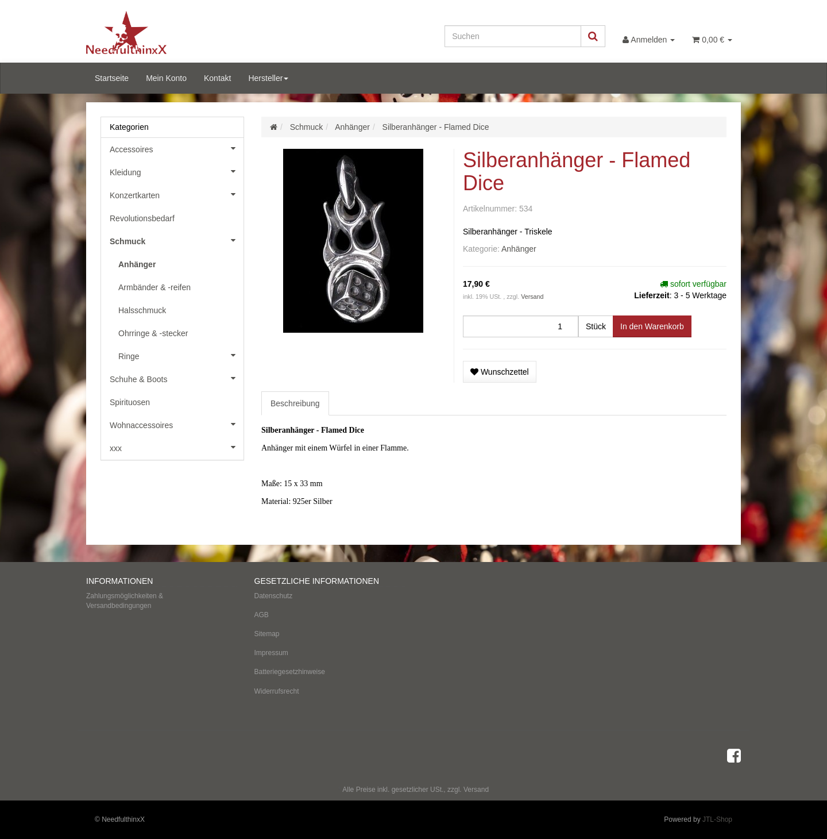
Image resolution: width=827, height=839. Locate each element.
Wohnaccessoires (177, 424)
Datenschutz (273, 596)
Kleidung (177, 171)
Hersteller (268, 78)
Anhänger (518, 248)
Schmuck (177, 240)
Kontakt (217, 78)
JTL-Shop (717, 819)
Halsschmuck (142, 310)
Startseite (112, 78)
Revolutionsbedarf (142, 218)
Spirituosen (130, 402)
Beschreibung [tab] (295, 403)
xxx (177, 447)
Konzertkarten (177, 194)
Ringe (181, 355)
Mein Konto (166, 78)
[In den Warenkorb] (652, 326)
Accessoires (177, 148)
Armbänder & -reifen (154, 287)
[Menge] (520, 326)
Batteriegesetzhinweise (289, 672)
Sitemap (267, 634)
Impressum (271, 653)
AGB (261, 615)
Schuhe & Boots (177, 378)
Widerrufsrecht (276, 691)
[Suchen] (513, 36)
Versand (532, 296)
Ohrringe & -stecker (153, 333)
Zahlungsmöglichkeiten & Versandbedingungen (124, 601)
